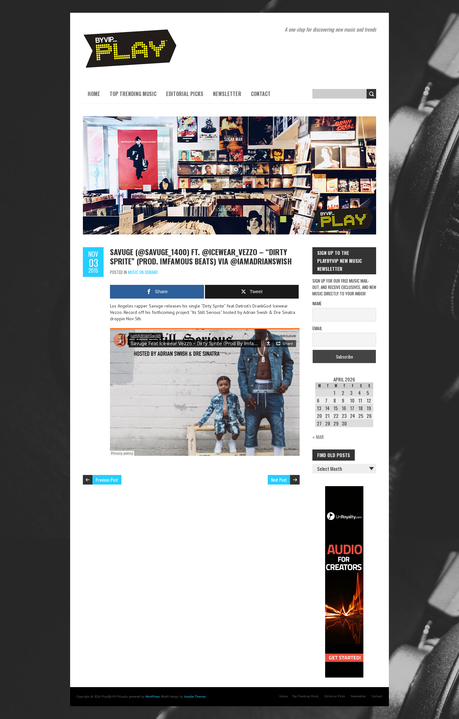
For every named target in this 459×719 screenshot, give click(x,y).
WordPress (152, 696)
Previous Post (107, 479)
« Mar (318, 436)
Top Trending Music (133, 94)
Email (317, 328)
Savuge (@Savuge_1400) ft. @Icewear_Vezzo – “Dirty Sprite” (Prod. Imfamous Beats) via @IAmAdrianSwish (201, 256)
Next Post (279, 479)
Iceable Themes (195, 696)
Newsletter (227, 94)
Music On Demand (143, 272)
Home (94, 94)
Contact (261, 94)
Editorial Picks (184, 94)
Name (317, 303)
